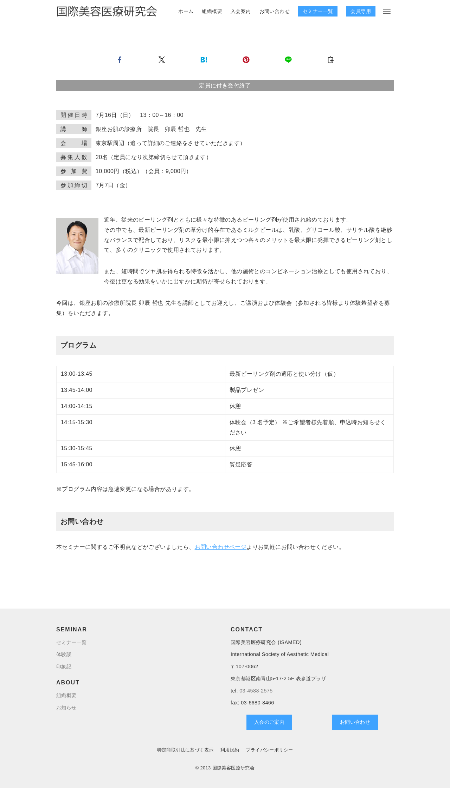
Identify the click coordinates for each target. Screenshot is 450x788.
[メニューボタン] (387, 11)
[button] (119, 59)
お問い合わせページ (221, 547)
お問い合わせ (355, 722)
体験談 (63, 654)
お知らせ (66, 707)
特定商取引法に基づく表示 (185, 750)
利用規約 (229, 750)
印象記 (63, 666)
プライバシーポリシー (269, 750)
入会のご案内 (269, 722)
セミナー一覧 (318, 11)
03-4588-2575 (255, 691)
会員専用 (361, 11)
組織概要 (66, 695)
